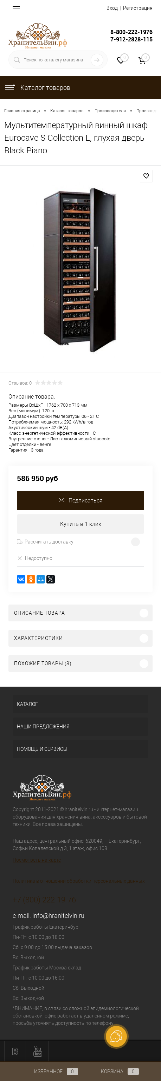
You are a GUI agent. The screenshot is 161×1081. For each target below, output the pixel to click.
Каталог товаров (37, 87)
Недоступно (34, 558)
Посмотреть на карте (37, 860)
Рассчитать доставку (45, 542)
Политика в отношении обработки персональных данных (79, 881)
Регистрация (138, 8)
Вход (112, 8)
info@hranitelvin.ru (58, 915)
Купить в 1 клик (80, 524)
